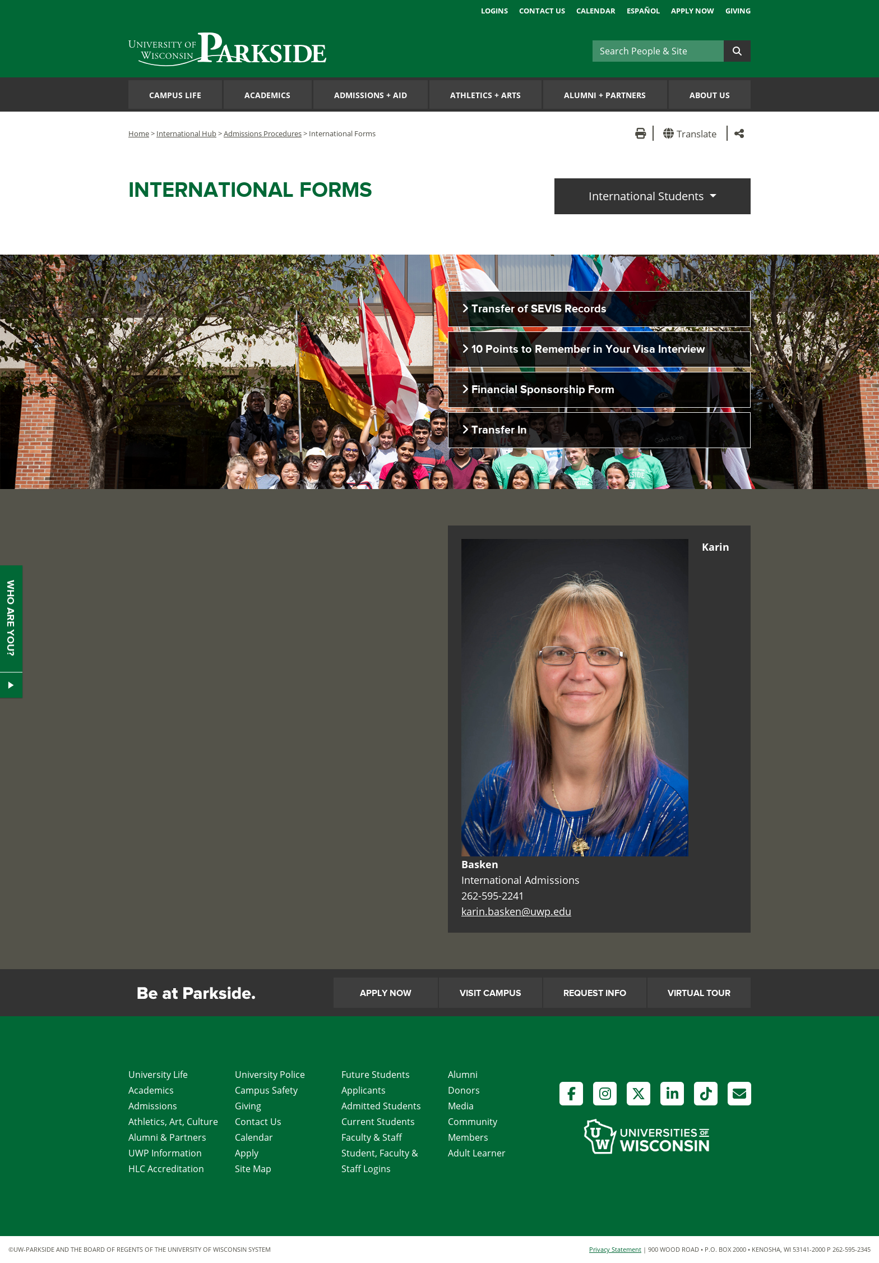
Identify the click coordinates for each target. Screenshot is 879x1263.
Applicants (363, 1090)
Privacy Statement (615, 1249)
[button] (692, 133)
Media (461, 1106)
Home (138, 133)
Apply (246, 1153)
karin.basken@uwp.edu (516, 911)
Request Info (594, 993)
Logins (494, 11)
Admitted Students (381, 1106)
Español (643, 11)
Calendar (596, 11)
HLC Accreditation (166, 1169)
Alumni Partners (605, 95)
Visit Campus (490, 993)
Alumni (463, 1074)
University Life (158, 1074)
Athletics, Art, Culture (173, 1122)
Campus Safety (266, 1090)
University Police (270, 1074)
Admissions (152, 1106)
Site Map (253, 1169)
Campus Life (175, 95)
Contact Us (542, 11)
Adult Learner (477, 1153)
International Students (648, 196)
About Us (710, 95)
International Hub (186, 133)
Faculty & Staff (371, 1137)
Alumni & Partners (167, 1137)
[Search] (658, 51)
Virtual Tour (699, 993)
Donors (464, 1090)
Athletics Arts (485, 95)
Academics (267, 95)
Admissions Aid (370, 95)
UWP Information (165, 1153)
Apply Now (692, 11)
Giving (738, 11)
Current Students (378, 1122)
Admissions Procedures (263, 133)
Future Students (375, 1074)
